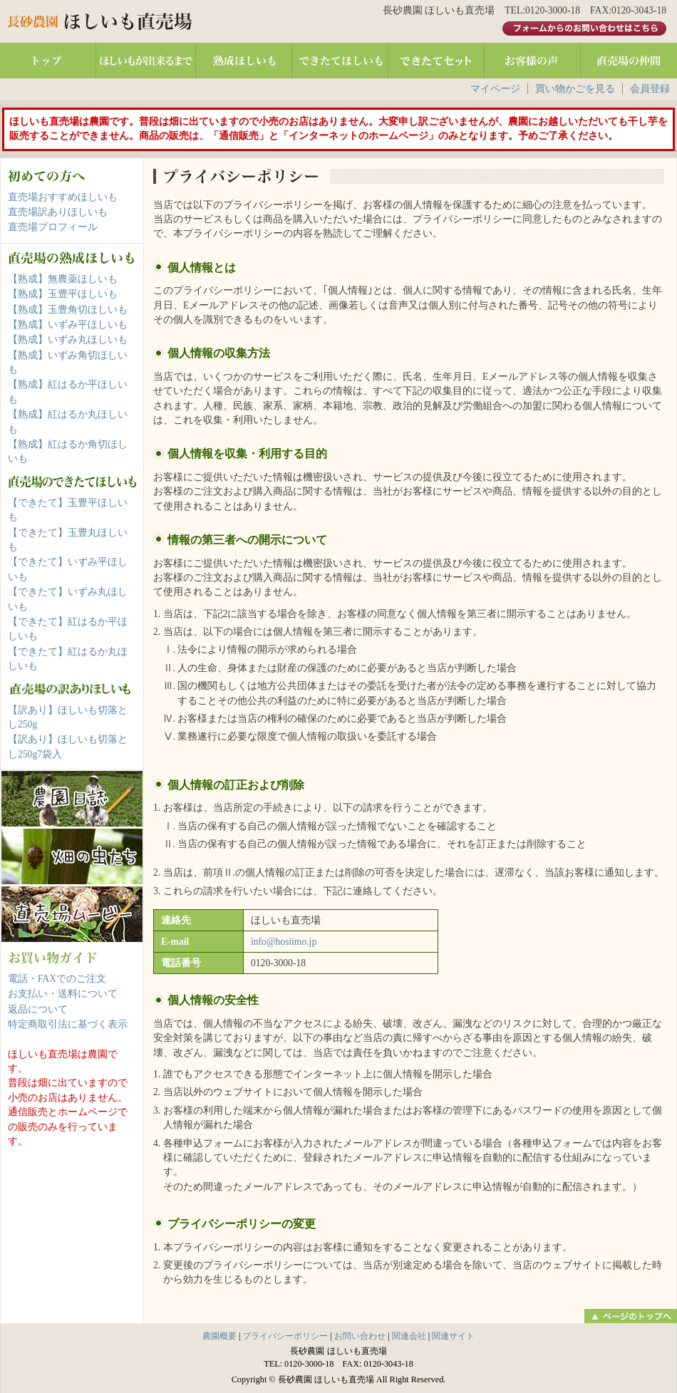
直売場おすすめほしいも (63, 197)
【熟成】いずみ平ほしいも (68, 324)
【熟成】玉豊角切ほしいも (68, 309)
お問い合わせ (360, 1336)
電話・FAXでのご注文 (57, 978)
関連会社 (409, 1336)
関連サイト (453, 1336)
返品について (38, 1009)
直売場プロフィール (53, 227)
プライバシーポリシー (285, 1336)
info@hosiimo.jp (283, 941)
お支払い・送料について (63, 993)
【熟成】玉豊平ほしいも (63, 294)
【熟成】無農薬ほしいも (63, 279)
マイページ (495, 88)
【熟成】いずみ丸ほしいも (68, 339)
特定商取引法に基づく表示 (68, 1024)
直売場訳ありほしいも (58, 212)
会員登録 (650, 88)
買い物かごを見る (575, 88)
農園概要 (219, 1336)
